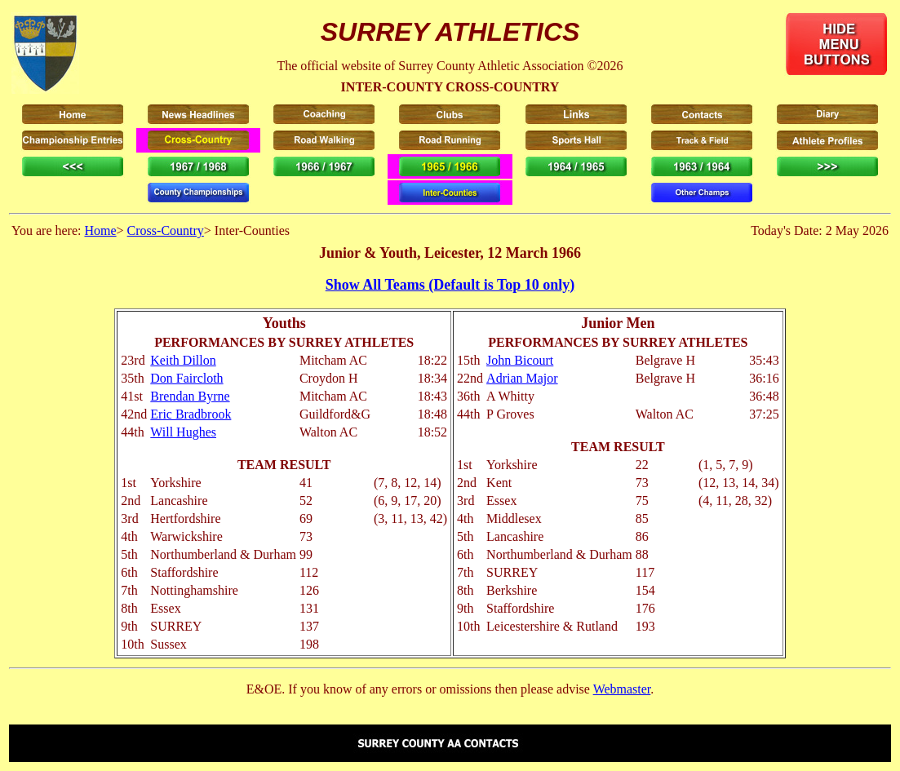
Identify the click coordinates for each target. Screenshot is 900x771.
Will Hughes (183, 432)
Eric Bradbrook (190, 414)
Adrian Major (522, 378)
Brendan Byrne (189, 396)
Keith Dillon (182, 360)
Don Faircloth (186, 378)
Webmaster (622, 689)
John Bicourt (519, 360)
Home (100, 230)
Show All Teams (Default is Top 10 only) (450, 285)
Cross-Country (165, 230)
